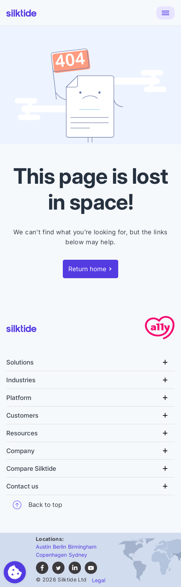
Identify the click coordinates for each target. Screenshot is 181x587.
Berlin (59, 546)
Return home (87, 269)
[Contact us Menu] (90, 486)
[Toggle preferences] (15, 572)
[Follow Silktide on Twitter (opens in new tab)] (58, 572)
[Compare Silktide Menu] (90, 468)
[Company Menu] (90, 451)
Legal (98, 580)
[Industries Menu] (90, 380)
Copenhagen (51, 555)
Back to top (37, 505)
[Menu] (165, 13)
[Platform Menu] (90, 398)
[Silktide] (21, 13)
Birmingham (82, 546)
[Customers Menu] (90, 415)
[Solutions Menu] (90, 362)
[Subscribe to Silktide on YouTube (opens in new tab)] (91, 572)
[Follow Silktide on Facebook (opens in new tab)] (42, 572)
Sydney (78, 555)
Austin (43, 546)
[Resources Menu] (90, 433)
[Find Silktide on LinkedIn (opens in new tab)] (74, 572)
